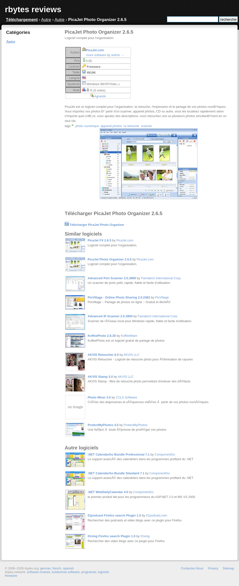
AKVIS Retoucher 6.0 (103, 355)
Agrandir (100, 96)
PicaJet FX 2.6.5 (99, 240)
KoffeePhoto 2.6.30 (102, 336)
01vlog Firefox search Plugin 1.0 (111, 536)
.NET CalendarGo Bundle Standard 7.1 (116, 473)
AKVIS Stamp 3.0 (100, 376)
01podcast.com (156, 515)
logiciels (103, 572)
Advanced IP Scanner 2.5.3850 (110, 316)
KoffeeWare (129, 336)
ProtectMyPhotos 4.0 (103, 425)
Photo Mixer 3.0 (99, 397)
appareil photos (111, 126)
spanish (68, 568)
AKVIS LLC (131, 355)
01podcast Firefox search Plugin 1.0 (114, 515)
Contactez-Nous (192, 568)
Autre (46, 19)
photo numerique (87, 126)
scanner (146, 126)
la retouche (131, 126)
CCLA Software (126, 397)
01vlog (145, 536)
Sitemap (228, 568)
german (45, 568)
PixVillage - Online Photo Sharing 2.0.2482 (119, 297)
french (56, 568)
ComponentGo (165, 454)
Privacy (213, 568)
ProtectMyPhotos (135, 425)
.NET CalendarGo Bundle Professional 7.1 (119, 454)
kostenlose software (66, 572)
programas (88, 572)
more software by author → (105, 55)
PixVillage (162, 297)
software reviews (38, 572)
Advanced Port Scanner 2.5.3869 (112, 278)
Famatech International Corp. (161, 278)
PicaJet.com (95, 50)
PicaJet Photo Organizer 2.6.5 (110, 259)
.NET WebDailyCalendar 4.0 (108, 492)
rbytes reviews (33, 9)
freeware (11, 575)
